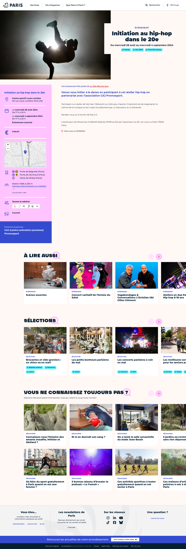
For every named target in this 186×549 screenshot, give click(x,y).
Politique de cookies (120, 546)
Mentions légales (52, 546)
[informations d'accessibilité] (26, 206)
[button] (25, 152)
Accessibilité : (76, 546)
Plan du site (135, 546)
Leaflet (25, 166)
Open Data (106, 546)
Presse (96, 546)
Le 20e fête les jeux (99, 86)
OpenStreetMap (36, 166)
